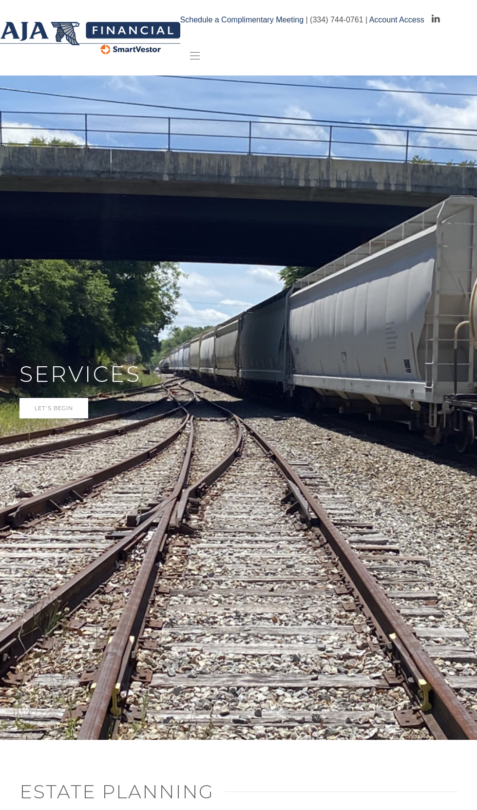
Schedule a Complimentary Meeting (242, 20)
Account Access (396, 20)
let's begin (54, 408)
